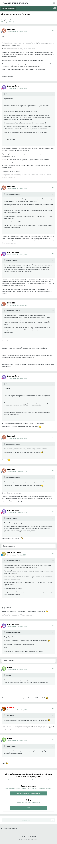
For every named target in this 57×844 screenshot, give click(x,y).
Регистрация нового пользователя (28, 793)
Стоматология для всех (15, 2)
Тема (22, 837)
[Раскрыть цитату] (5, 94)
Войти (28, 807)
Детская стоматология (20, 22)
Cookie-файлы (32, 837)
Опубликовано (17, 31)
